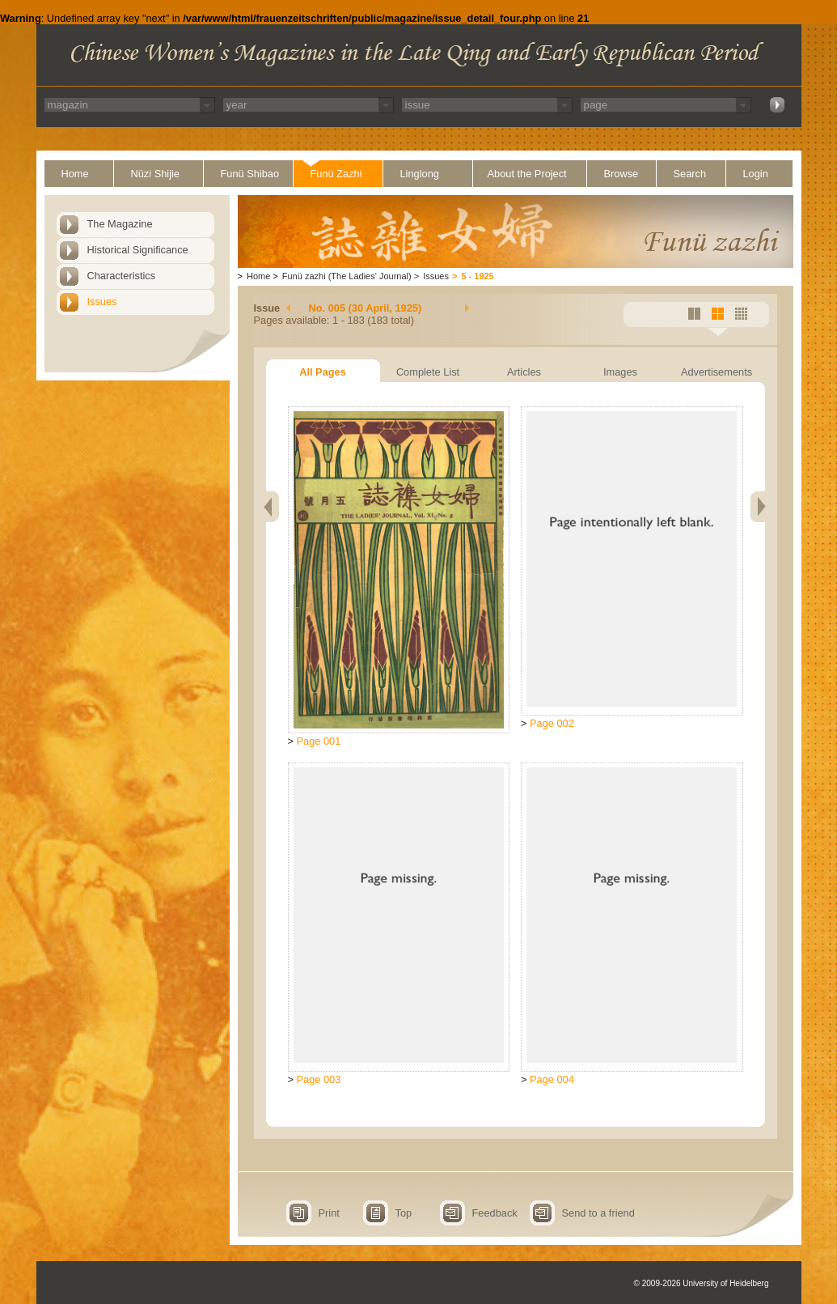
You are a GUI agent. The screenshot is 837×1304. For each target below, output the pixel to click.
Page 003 (319, 1079)
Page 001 (319, 741)
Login (755, 174)
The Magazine (120, 224)
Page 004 (552, 1079)
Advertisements (716, 372)
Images (620, 372)
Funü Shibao (250, 174)
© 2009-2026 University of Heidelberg (701, 1283)
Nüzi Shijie (155, 174)
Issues (102, 301)
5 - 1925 (477, 276)
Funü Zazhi (336, 174)
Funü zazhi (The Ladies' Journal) (347, 276)
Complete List (427, 372)
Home (75, 174)
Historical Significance (137, 250)
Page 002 (552, 723)
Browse (621, 174)
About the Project (527, 174)
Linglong (419, 174)
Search (690, 174)
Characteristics (121, 276)
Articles (524, 372)
